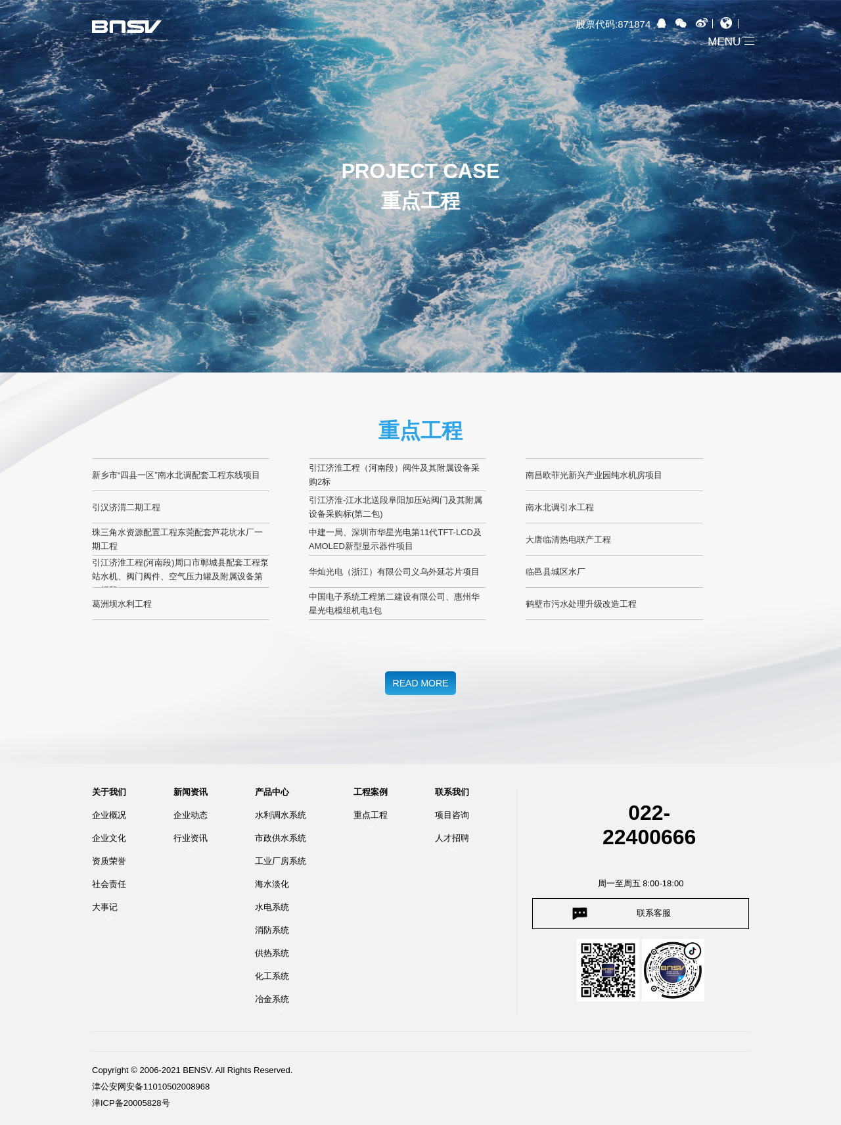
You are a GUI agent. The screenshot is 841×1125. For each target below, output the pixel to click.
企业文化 (109, 838)
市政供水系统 (280, 838)
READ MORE (421, 683)
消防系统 (272, 930)
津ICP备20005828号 (131, 1103)
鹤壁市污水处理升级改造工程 (581, 604)
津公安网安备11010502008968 (151, 1086)
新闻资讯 (190, 792)
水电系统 (272, 907)
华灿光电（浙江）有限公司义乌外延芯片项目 (394, 572)
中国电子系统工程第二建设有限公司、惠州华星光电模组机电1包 (394, 603)
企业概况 (109, 815)
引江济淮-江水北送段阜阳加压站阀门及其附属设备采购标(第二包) (395, 507)
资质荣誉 (109, 861)
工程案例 (370, 792)
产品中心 (272, 792)
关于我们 (109, 792)
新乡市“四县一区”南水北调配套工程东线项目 (176, 475)
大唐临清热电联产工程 (568, 539)
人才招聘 (452, 838)
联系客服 (654, 913)
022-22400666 (649, 825)
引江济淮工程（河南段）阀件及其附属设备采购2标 (394, 475)
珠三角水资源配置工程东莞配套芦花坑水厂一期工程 (177, 539)
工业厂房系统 (280, 861)
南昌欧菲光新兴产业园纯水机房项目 (594, 475)
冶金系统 (272, 999)
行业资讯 (190, 838)
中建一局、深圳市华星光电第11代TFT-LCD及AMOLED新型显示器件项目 (395, 539)
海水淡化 (272, 884)
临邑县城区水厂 (555, 572)
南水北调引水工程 (560, 507)
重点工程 (370, 815)
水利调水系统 (280, 815)
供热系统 (272, 953)
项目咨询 (452, 815)
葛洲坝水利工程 (122, 604)
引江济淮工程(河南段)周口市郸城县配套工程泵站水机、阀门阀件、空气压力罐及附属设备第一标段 (180, 572)
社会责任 (109, 884)
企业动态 (190, 815)
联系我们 (452, 792)
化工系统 (272, 976)
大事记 (105, 907)
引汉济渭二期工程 (126, 507)
